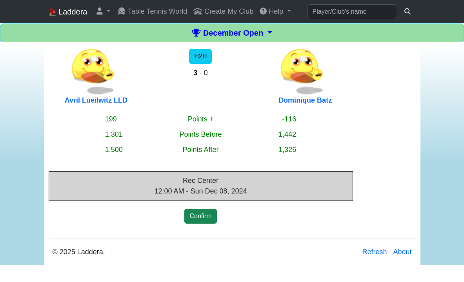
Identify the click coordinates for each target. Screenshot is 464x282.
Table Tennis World (152, 11)
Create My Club (223, 11)
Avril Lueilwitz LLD (96, 100)
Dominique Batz (305, 100)
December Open (229, 33)
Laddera (68, 11)
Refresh (374, 252)
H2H (200, 56)
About (402, 252)
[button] (103, 11)
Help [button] (272, 11)
